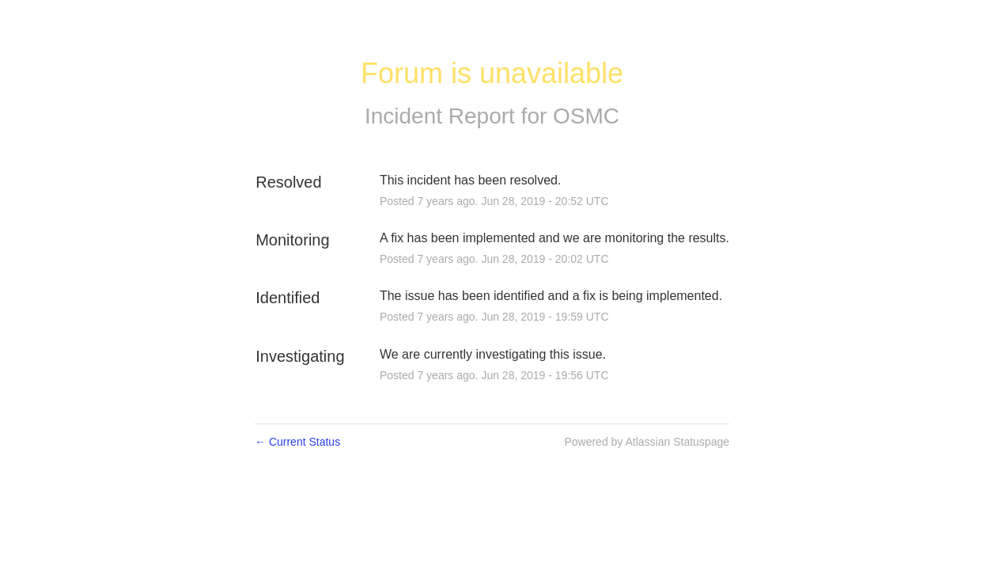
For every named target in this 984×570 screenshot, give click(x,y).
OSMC (586, 116)
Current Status (297, 441)
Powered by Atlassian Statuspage (646, 441)
